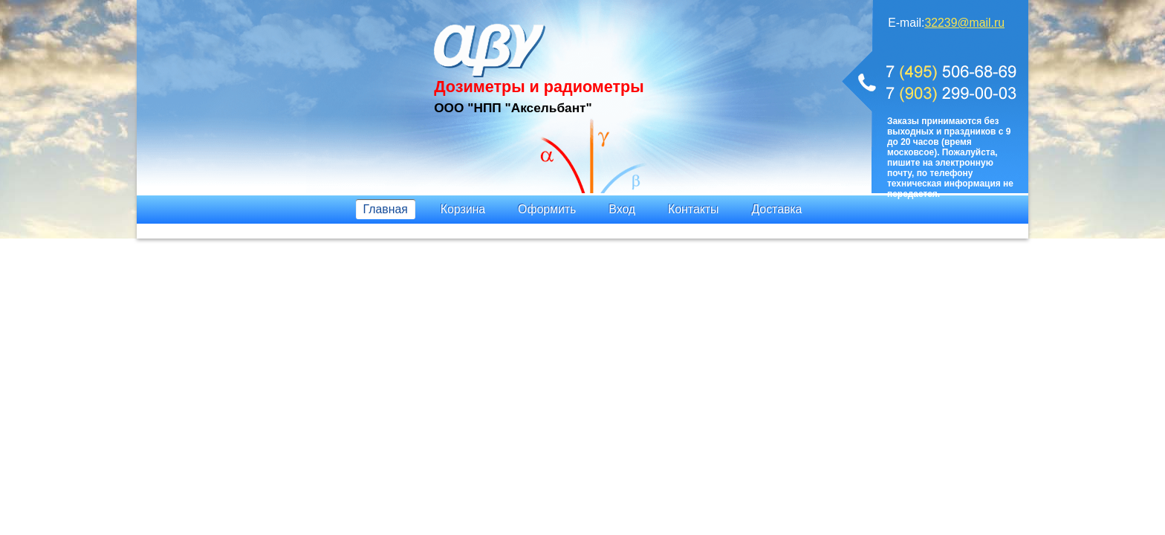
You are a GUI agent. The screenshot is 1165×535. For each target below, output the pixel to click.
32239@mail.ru (964, 22)
